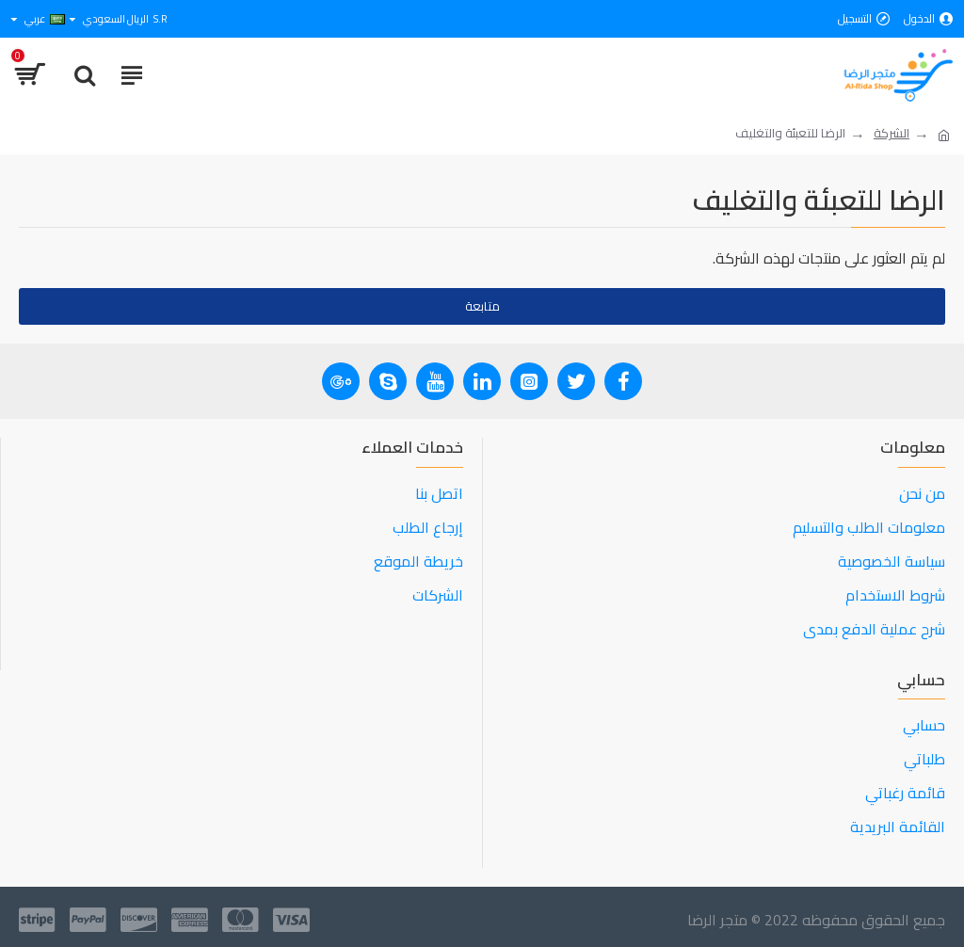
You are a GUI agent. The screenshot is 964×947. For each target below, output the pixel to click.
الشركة (891, 133)
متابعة (482, 306)
